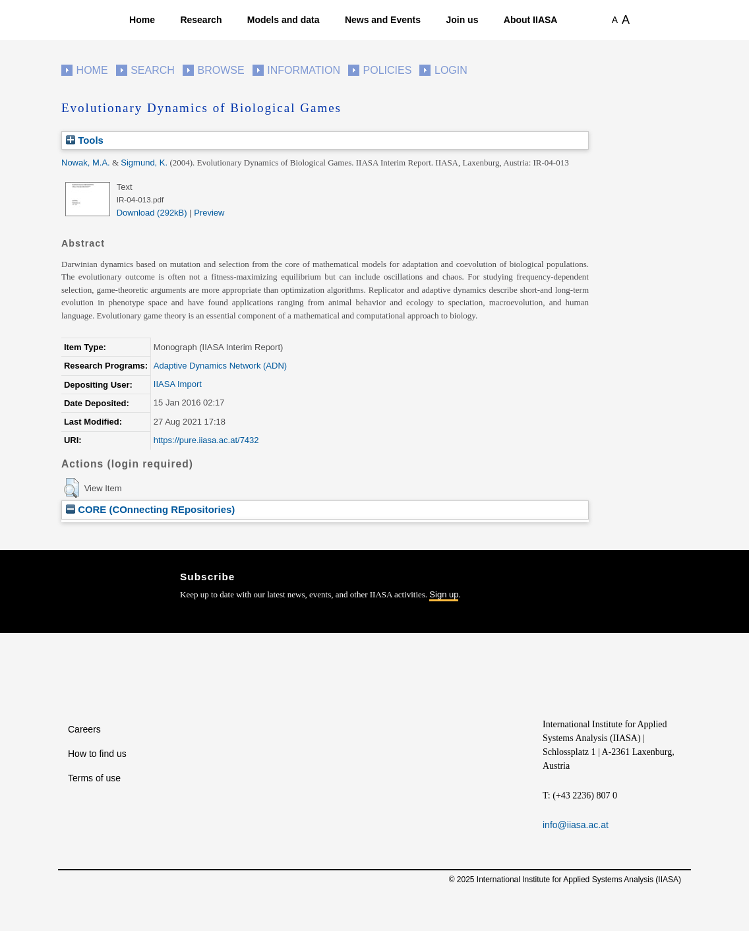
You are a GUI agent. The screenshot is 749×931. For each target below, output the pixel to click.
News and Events (383, 20)
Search (153, 70)
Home (142, 20)
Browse (220, 70)
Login (450, 70)
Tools (85, 140)
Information (303, 70)
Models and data (283, 20)
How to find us (97, 753)
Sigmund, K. (144, 162)
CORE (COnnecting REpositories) (150, 509)
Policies (387, 70)
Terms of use (94, 778)
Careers (84, 729)
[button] (71, 488)
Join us (462, 20)
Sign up (443, 594)
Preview (209, 213)
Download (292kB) (152, 213)
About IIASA (531, 20)
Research (201, 20)
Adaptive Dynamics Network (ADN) (220, 366)
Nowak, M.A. (85, 162)
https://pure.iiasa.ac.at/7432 (206, 440)
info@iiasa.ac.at (576, 825)
